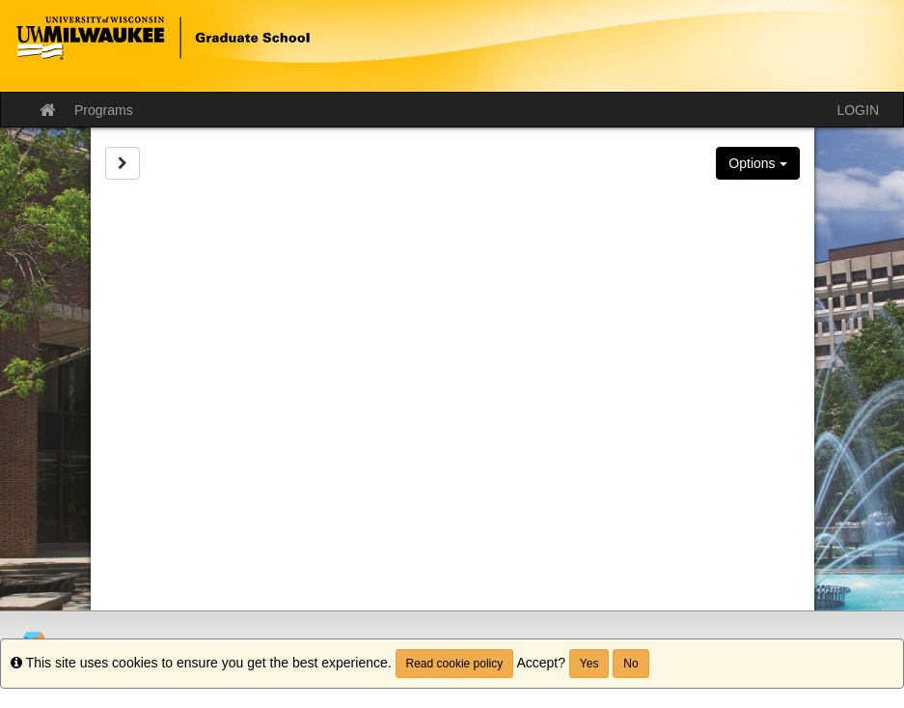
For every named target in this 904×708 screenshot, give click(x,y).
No (630, 663)
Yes (589, 663)
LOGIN (857, 110)
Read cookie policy (455, 663)
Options (757, 163)
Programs (103, 110)
